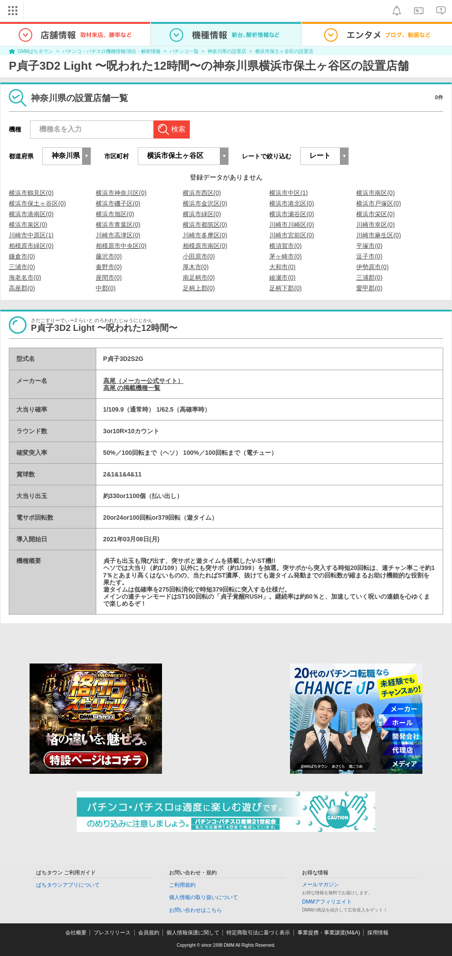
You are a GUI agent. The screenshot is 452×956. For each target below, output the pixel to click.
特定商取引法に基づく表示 (258, 933)
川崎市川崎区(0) (291, 224)
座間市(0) (109, 277)
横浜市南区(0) (375, 193)
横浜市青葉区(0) (118, 224)
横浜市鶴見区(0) (31, 193)
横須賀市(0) (285, 246)
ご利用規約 (182, 885)
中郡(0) (106, 288)
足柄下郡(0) (285, 288)
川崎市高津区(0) (118, 235)
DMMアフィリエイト (327, 902)
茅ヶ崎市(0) (285, 256)
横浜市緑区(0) (202, 214)
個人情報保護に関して (192, 933)
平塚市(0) (369, 246)
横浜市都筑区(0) (205, 224)
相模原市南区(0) (205, 246)
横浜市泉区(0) (28, 224)
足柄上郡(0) (199, 288)
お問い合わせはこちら (195, 910)
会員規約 (148, 933)
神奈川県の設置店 (226, 51)
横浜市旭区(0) (115, 214)
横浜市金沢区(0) (205, 203)
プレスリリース (112, 933)
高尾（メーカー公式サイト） (143, 380)
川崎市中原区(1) (31, 235)
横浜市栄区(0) (375, 214)
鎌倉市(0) (22, 256)
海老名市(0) (25, 277)
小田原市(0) (199, 256)
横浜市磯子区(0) (118, 203)
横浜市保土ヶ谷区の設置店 (284, 51)
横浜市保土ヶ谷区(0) (37, 203)
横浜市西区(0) (202, 193)
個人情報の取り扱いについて (203, 897)
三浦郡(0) (369, 277)
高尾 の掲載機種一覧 (132, 387)
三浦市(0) (22, 267)
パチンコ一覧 (184, 51)
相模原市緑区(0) (31, 246)
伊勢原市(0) (372, 267)
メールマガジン (320, 884)
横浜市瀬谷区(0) (291, 214)
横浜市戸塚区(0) (378, 203)
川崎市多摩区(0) (205, 235)
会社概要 (76, 933)
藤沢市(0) (109, 256)
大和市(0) (282, 267)
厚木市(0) (196, 267)
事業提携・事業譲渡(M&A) (329, 933)
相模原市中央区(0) (121, 246)
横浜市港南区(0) (31, 214)
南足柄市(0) (199, 277)
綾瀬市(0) (282, 277)
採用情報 (377, 933)
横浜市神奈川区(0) (121, 193)
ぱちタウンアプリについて (68, 885)
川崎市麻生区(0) (378, 235)
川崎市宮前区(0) (291, 235)
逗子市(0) (369, 256)
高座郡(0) (22, 288)
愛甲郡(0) (369, 288)
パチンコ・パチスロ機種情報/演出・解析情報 (111, 51)
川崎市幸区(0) (375, 224)
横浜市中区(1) (288, 193)
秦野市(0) (109, 267)
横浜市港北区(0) (291, 203)
